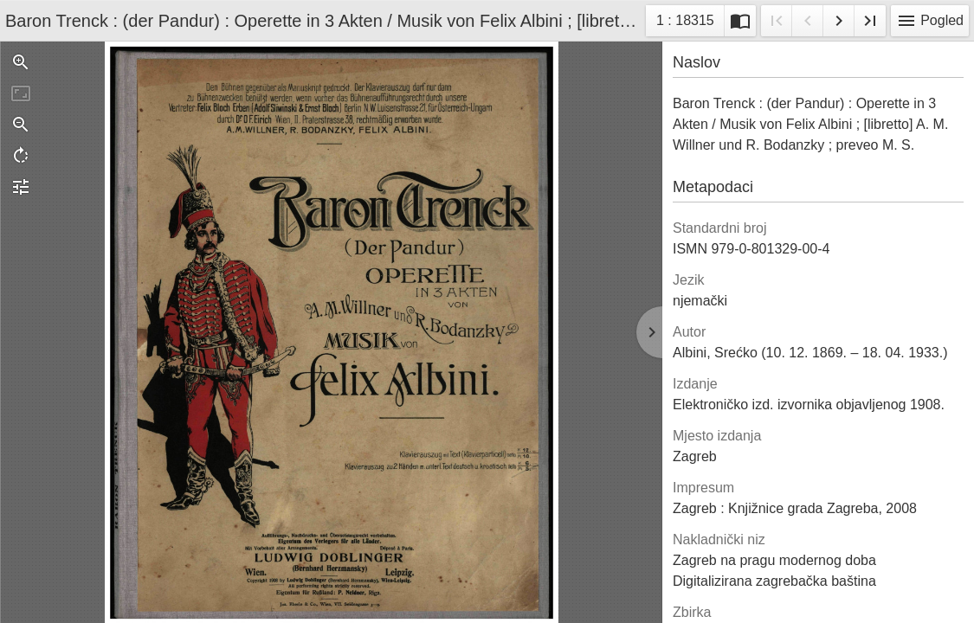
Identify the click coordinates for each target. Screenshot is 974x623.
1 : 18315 (684, 23)
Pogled (930, 20)
